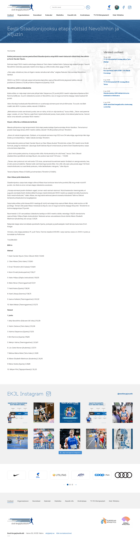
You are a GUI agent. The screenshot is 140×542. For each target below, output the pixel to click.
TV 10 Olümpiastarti (101, 15)
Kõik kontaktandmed (64, 533)
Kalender (48, 15)
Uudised (10, 15)
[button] (67, 484)
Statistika (60, 15)
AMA (8, 536)
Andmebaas (85, 15)
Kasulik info (71, 15)
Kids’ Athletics (118, 15)
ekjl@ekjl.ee (50, 533)
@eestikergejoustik (125, 394)
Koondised (37, 15)
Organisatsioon (23, 15)
